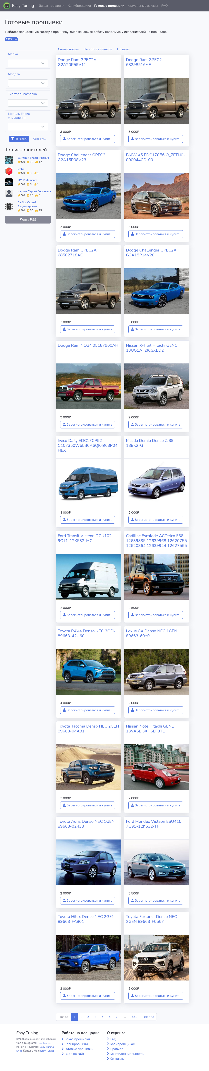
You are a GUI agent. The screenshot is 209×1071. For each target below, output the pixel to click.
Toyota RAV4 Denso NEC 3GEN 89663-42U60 (87, 633)
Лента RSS (28, 219)
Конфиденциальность (126, 1054)
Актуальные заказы (143, 5)
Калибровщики (79, 5)
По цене (123, 49)
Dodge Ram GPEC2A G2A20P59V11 (77, 62)
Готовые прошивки (109, 5)
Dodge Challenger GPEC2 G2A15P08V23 (81, 157)
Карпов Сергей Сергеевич (34, 191)
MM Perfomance (27, 180)
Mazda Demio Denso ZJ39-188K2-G (150, 443)
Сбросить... (40, 139)
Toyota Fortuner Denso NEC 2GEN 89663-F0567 (151, 919)
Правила (116, 1049)
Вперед (148, 1017)
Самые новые (68, 49)
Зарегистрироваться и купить (87, 139)
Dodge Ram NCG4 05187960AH (88, 345)
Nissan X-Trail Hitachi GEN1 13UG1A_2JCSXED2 (151, 348)
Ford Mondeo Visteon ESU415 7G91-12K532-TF (153, 824)
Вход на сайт (74, 1054)
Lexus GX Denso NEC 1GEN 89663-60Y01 (151, 633)
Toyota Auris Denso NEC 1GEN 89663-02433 (86, 824)
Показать (19, 139)
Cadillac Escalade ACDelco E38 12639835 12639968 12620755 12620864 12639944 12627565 (156, 540)
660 (135, 1017)
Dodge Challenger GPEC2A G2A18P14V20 (151, 252)
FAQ (164, 5)
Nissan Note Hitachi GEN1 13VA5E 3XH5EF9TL (150, 728)
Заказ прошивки (51, 5)
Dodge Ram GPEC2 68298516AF (144, 62)
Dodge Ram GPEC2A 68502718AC (77, 252)
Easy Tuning (23, 5)
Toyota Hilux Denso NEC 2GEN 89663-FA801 (86, 919)
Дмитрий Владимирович (33, 158)
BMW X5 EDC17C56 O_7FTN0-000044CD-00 (155, 157)
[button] (203, 6)
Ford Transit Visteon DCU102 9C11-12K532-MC (85, 538)
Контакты (117, 1058)
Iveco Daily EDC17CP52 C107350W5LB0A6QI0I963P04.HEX (88, 445)
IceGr (21, 169)
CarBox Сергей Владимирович (27, 204)
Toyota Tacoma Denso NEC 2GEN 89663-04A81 (88, 728)
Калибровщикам (122, 1044)
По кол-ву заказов (98, 49)
